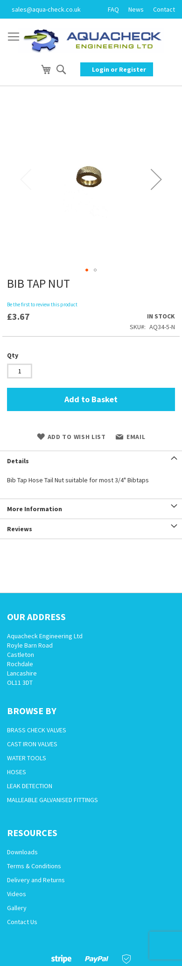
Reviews (19, 529)
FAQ (113, 9)
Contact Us (22, 922)
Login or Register (119, 69)
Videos (16, 894)
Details (18, 461)
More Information (34, 509)
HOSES (16, 772)
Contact (164, 9)
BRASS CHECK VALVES (36, 730)
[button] (156, 179)
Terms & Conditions (34, 866)
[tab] (91, 461)
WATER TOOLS (26, 758)
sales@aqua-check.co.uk (46, 9)
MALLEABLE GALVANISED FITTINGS (52, 800)
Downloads (22, 852)
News (136, 9)
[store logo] (91, 40)
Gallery (17, 908)
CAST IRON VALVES (32, 744)
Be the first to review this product (42, 304)
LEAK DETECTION (29, 786)
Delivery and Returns (36, 880)
